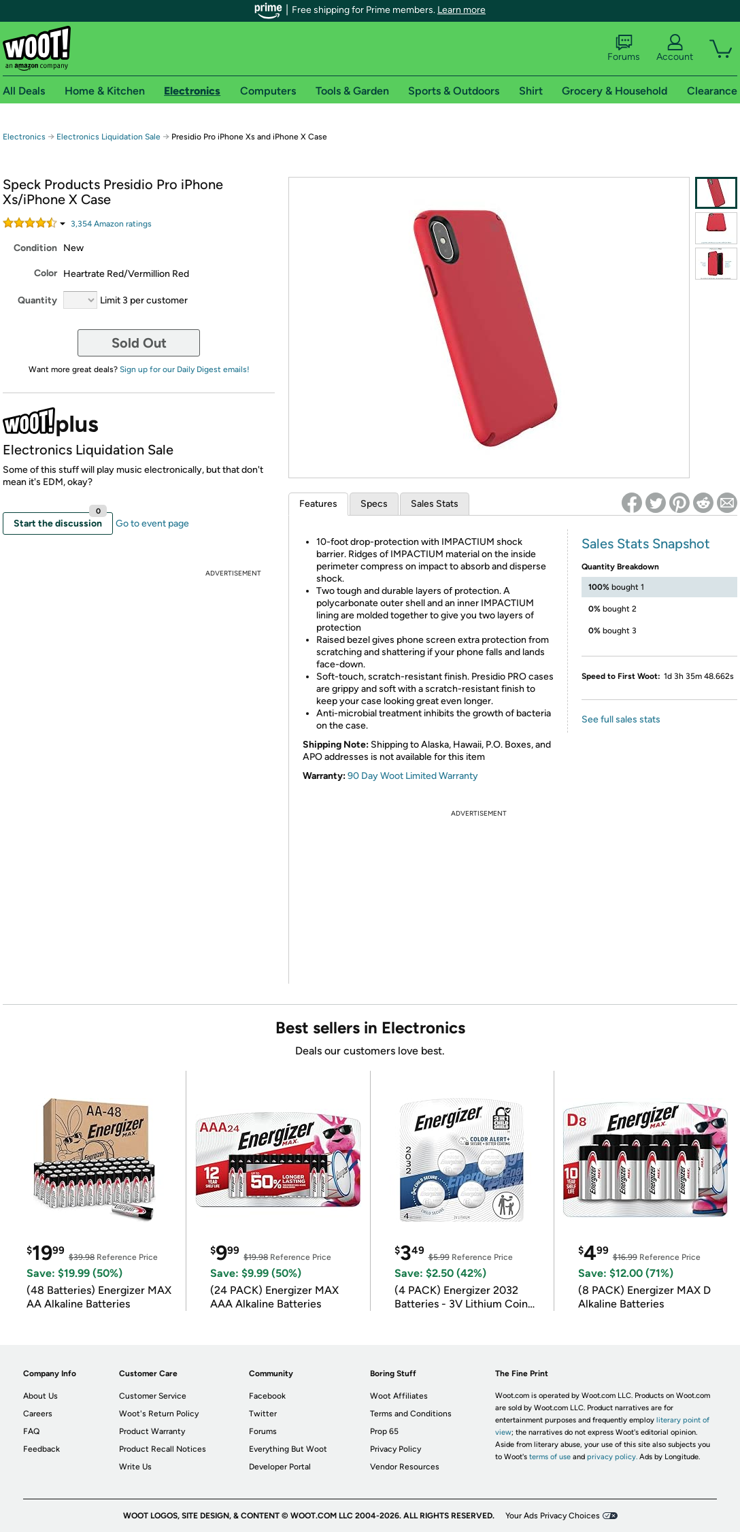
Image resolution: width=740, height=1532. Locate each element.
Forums (623, 48)
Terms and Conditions (411, 1413)
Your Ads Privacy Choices (552, 1515)
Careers (37, 1413)
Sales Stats (434, 504)
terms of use (550, 1456)
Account (674, 48)
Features (318, 504)
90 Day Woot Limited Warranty (413, 776)
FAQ (31, 1431)
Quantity (37, 300)
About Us (40, 1396)
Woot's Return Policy (159, 1413)
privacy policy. (612, 1456)
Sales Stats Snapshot (646, 543)
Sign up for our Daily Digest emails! (185, 369)
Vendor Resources (404, 1466)
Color (45, 273)
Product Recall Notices (162, 1449)
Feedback (41, 1449)
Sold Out (139, 343)
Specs (374, 504)
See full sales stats (621, 719)
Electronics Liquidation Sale (108, 136)
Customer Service (152, 1396)
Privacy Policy (395, 1449)
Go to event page (152, 523)
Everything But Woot (288, 1449)
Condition (35, 248)
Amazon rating (111, 224)
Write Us (135, 1466)
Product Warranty (152, 1431)
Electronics (24, 136)
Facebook (267, 1396)
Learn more (461, 10)
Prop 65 (384, 1431)
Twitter (263, 1413)
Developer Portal (280, 1466)
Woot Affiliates (399, 1396)
